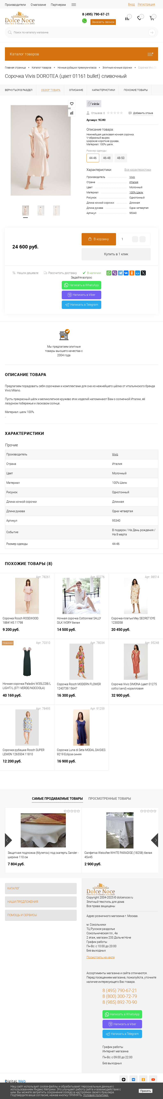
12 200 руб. (27, 763)
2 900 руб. (92, 864)
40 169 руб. (27, 698)
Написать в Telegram (81, 305)
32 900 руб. (135, 698)
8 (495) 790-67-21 (95, 14)
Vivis (132, 177)
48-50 (120, 158)
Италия (133, 182)
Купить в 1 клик (116, 254)
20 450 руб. (135, 632)
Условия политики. (96, 1095)
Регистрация (146, 4)
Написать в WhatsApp (81, 285)
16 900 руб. (81, 763)
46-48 (107, 158)
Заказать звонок (103, 22)
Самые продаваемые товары (57, 798)
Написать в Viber (81, 295)
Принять (145, 1090)
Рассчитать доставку (60, 273)
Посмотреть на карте (101, 957)
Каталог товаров (81, 54)
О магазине (38, 4)
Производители (15, 4)
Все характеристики (137, 169)
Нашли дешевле (25, 273)
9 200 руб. (27, 632)
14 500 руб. (81, 632)
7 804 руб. (16, 864)
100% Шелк (136, 192)
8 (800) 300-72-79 (120, 996)
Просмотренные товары (109, 798)
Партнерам (58, 4)
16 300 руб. (81, 698)
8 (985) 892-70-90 (120, 1002)
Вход (131, 4)
